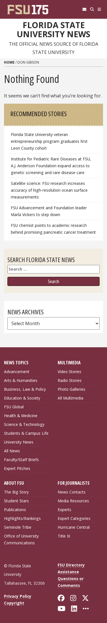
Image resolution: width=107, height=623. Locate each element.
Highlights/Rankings (22, 518)
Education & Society (22, 398)
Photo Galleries (71, 389)
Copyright (14, 603)
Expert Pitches (17, 468)
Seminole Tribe (17, 527)
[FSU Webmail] (84, 9)
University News (18, 442)
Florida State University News (53, 30)
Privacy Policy (17, 596)
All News (12, 450)
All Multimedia (70, 398)
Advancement (16, 371)
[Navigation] (99, 9)
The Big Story (16, 492)
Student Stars (16, 500)
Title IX (64, 536)
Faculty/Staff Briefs (21, 459)
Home (9, 62)
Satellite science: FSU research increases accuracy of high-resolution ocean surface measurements (49, 190)
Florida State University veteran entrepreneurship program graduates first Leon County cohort (49, 141)
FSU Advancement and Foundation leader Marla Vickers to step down (49, 211)
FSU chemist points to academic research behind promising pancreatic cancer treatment (53, 229)
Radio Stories (70, 380)
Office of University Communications (21, 539)
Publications (15, 509)
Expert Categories (74, 518)
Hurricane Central (74, 527)
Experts (64, 509)
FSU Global (14, 406)
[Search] (92, 9)
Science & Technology (24, 424)
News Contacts (72, 492)
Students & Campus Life (26, 433)
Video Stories (69, 371)
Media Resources (73, 500)
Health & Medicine (20, 415)
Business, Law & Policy (25, 389)
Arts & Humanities (20, 380)
